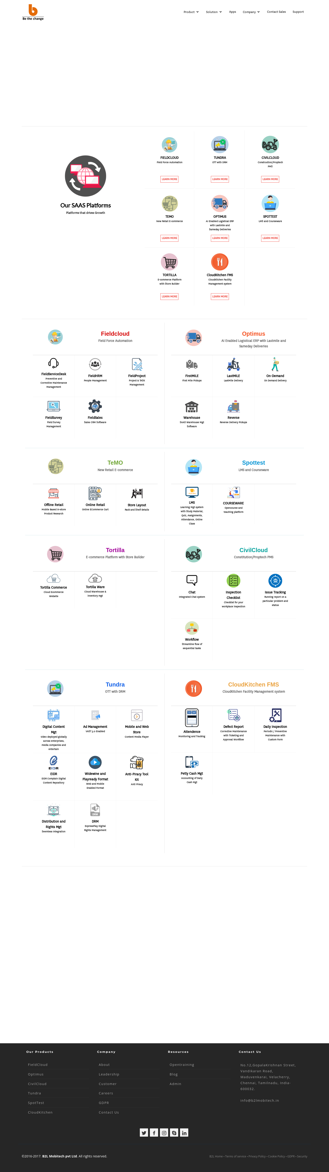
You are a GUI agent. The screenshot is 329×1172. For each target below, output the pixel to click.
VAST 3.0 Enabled (95, 731)
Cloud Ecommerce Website (54, 594)
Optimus (36, 1074)
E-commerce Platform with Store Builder (169, 281)
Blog (174, 1074)
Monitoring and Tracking (191, 736)
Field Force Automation (169, 162)
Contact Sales (276, 12)
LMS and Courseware (270, 221)
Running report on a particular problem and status (275, 601)
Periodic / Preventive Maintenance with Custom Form (275, 735)
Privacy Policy (257, 1156)
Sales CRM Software (95, 422)
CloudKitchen (40, 1112)
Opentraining (182, 1064)
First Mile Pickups (192, 380)
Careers (106, 1093)
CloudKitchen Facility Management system (219, 281)
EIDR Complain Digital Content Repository (54, 780)
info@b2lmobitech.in (260, 1100)
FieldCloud (38, 1064)
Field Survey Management (53, 424)
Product (189, 12)
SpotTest (36, 1103)
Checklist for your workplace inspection (233, 604)
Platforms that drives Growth (85, 213)
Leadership (109, 1074)
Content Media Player (137, 736)
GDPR (104, 1103)
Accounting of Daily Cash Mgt (191, 780)
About (104, 1064)
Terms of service (235, 1156)
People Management (95, 380)
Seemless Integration (53, 831)
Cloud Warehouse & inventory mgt (95, 593)
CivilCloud (37, 1084)
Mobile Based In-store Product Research (54, 511)
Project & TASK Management (137, 382)
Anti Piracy (137, 784)
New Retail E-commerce (169, 221)
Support (298, 12)
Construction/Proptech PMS (270, 164)
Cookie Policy (276, 1156)
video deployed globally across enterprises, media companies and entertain (54, 742)
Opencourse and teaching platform (233, 510)
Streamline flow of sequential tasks (192, 646)
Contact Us (109, 1112)
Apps (232, 12)
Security (302, 1156)
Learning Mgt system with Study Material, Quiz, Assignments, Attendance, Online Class (191, 512)
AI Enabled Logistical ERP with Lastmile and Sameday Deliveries (220, 225)
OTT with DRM (219, 162)
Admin (176, 1084)
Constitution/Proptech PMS (253, 557)
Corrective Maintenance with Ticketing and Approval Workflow (233, 735)
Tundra (34, 1093)
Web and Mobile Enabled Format (95, 785)
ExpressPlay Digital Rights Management (95, 828)
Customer (108, 1084)
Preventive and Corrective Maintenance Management (53, 382)
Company (249, 12)
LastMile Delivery (233, 380)
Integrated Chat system (192, 596)
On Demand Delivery (275, 380)
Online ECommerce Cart (95, 509)
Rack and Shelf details (137, 509)
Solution (212, 12)
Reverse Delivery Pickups (233, 422)
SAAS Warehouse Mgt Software (192, 424)
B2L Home (216, 1156)
